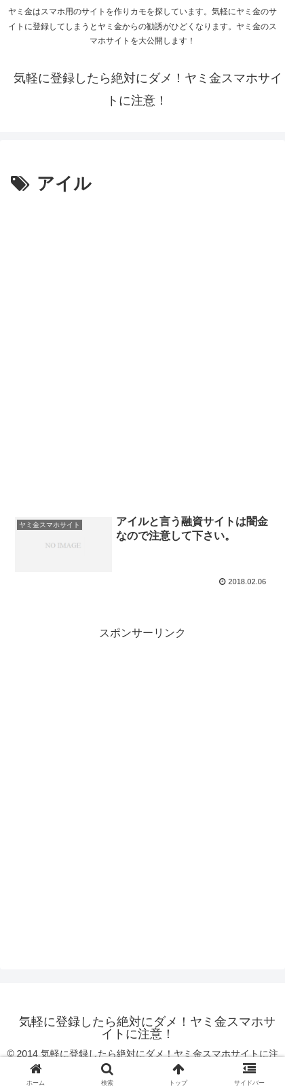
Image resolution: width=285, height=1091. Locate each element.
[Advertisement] (142, 349)
